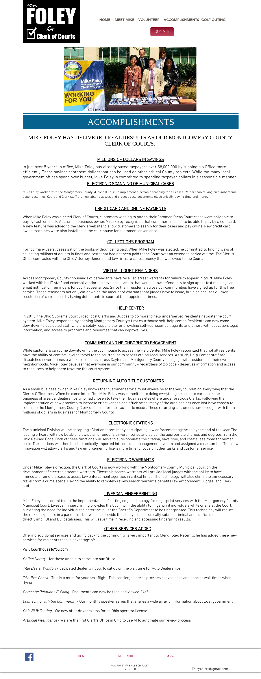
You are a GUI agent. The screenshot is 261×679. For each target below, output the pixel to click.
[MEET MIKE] (124, 19)
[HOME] (105, 19)
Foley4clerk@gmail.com (210, 669)
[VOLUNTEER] (149, 19)
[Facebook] (29, 657)
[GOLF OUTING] (213, 19)
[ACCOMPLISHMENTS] (181, 19)
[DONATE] (162, 31)
